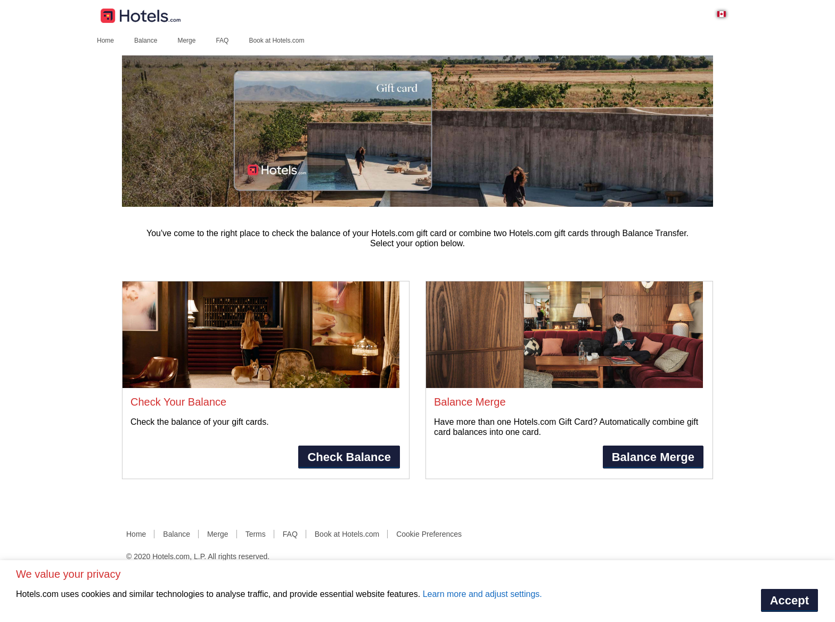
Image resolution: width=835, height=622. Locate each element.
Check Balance (349, 457)
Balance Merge (653, 457)
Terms (255, 534)
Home (105, 40)
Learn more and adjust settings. (482, 594)
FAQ (222, 40)
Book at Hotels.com (276, 40)
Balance (145, 40)
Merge (186, 40)
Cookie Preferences (429, 534)
